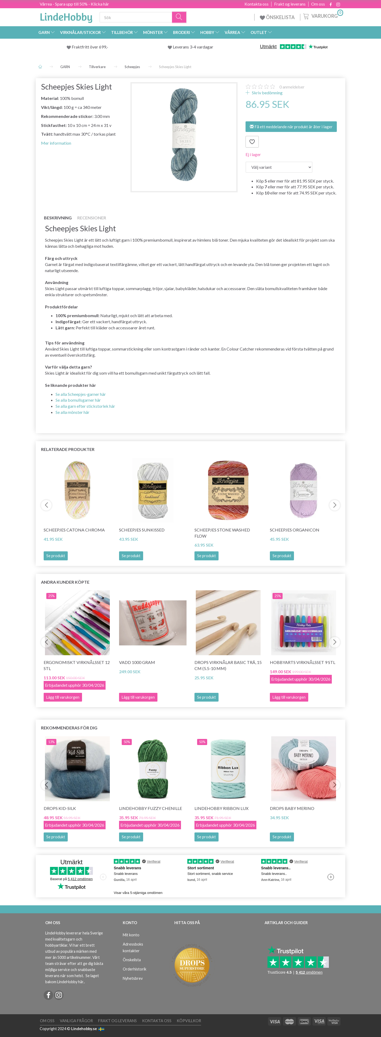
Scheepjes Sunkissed (142, 529)
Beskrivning (58, 217)
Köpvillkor (189, 1020)
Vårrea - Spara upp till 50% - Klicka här (74, 3)
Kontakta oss (256, 4)
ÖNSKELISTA (277, 17)
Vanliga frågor (76, 1020)
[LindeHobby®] (66, 16)
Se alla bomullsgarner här (78, 399)
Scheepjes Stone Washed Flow (222, 532)
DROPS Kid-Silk (60, 808)
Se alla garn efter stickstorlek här (85, 406)
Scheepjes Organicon (294, 529)
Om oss (318, 4)
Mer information (56, 142)
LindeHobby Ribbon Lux (221, 808)
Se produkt (55, 555)
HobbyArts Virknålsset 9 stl (302, 662)
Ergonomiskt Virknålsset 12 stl (77, 665)
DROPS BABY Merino (292, 808)
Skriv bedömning (267, 92)
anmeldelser (292, 86)
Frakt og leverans (290, 4)
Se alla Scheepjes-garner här (81, 394)
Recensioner (91, 217)
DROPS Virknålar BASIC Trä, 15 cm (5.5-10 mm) (228, 665)
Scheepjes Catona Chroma (74, 529)
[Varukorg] (322, 15)
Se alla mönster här (72, 412)
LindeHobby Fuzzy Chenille (150, 808)
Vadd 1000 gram (137, 662)
